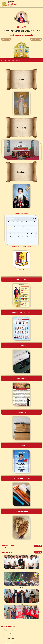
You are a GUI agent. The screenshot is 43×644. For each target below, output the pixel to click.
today (17, 219)
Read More (6, 39)
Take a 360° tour (36, 39)
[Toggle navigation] (40, 3)
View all (38, 545)
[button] (19, 274)
